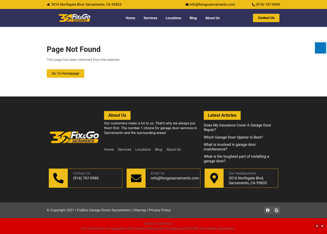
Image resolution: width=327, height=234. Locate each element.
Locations (173, 18)
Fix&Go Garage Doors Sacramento (104, 210)
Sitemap (139, 210)
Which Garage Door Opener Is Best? (233, 137)
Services (150, 18)
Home (130, 18)
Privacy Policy (160, 210)
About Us (212, 18)
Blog (193, 18)
